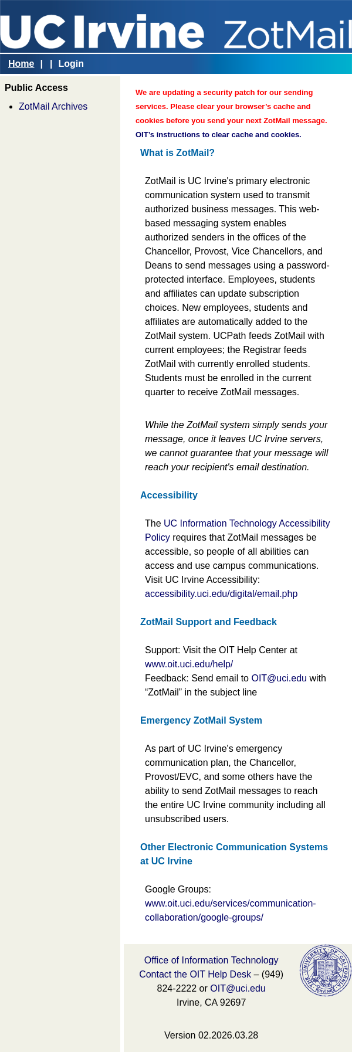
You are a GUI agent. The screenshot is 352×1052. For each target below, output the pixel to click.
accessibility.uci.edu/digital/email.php (221, 594)
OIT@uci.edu (279, 678)
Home (21, 64)
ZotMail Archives (53, 106)
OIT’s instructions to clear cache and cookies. (219, 134)
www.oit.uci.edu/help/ (189, 664)
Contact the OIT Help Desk (195, 974)
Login (71, 64)
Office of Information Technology (211, 960)
